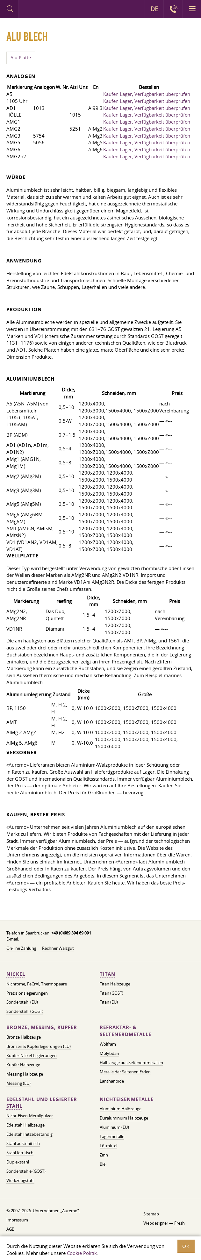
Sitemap (151, 1214)
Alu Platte (21, 58)
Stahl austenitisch (23, 1143)
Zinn (104, 1155)
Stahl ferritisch (19, 1153)
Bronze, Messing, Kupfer (41, 1027)
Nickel (15, 974)
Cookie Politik (82, 1253)
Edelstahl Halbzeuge (25, 1125)
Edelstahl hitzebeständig (29, 1134)
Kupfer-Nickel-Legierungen (31, 1055)
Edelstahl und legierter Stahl (41, 1103)
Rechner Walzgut (58, 948)
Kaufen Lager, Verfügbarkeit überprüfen (146, 94)
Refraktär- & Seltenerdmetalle (125, 1031)
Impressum (17, 1220)
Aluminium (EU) (114, 1127)
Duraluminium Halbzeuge (124, 1118)
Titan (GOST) (111, 993)
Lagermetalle (112, 1136)
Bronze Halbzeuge (23, 1037)
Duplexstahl (17, 1162)
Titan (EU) (109, 1002)
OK (186, 1246)
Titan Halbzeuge (115, 984)
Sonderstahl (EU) (22, 1002)
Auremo (45, 10)
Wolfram (108, 1044)
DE (154, 9)
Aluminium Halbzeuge (120, 1109)
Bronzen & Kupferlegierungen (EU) (38, 1046)
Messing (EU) (18, 1083)
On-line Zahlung (21, 948)
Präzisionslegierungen (27, 993)
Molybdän (109, 1053)
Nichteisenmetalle (127, 1099)
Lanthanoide (112, 1081)
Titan (107, 974)
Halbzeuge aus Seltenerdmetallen (131, 1062)
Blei (103, 1164)
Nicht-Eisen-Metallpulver (29, 1116)
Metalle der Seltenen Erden (125, 1072)
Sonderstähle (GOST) (26, 1171)
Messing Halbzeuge (24, 1074)
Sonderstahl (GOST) (24, 1011)
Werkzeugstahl (20, 1180)
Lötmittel (108, 1146)
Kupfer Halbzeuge (23, 1065)
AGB (10, 1229)
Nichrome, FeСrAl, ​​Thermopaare (36, 984)
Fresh (179, 1223)
